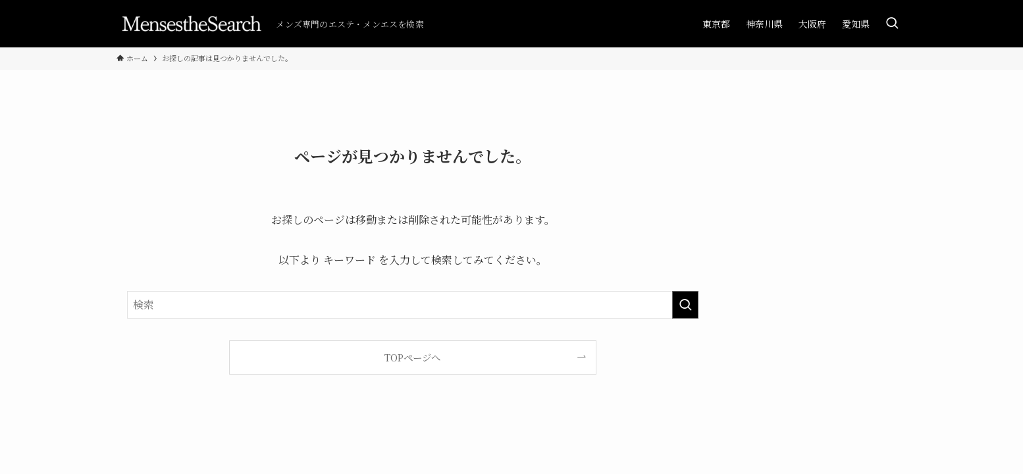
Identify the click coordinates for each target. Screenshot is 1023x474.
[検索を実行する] (685, 305)
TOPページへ (412, 357)
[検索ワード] (412, 305)
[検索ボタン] (892, 23)
